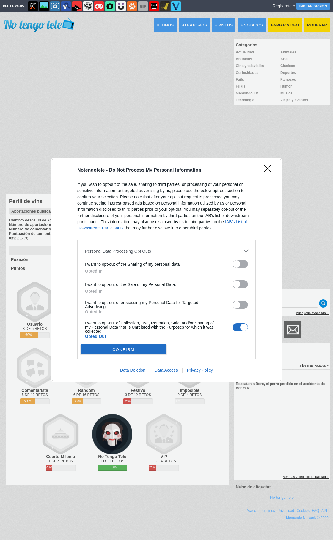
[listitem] (166, 251)
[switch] (240, 264)
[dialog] (166, 270)
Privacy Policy (200, 370)
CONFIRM (123, 349)
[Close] (269, 170)
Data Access (166, 370)
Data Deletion (132, 370)
